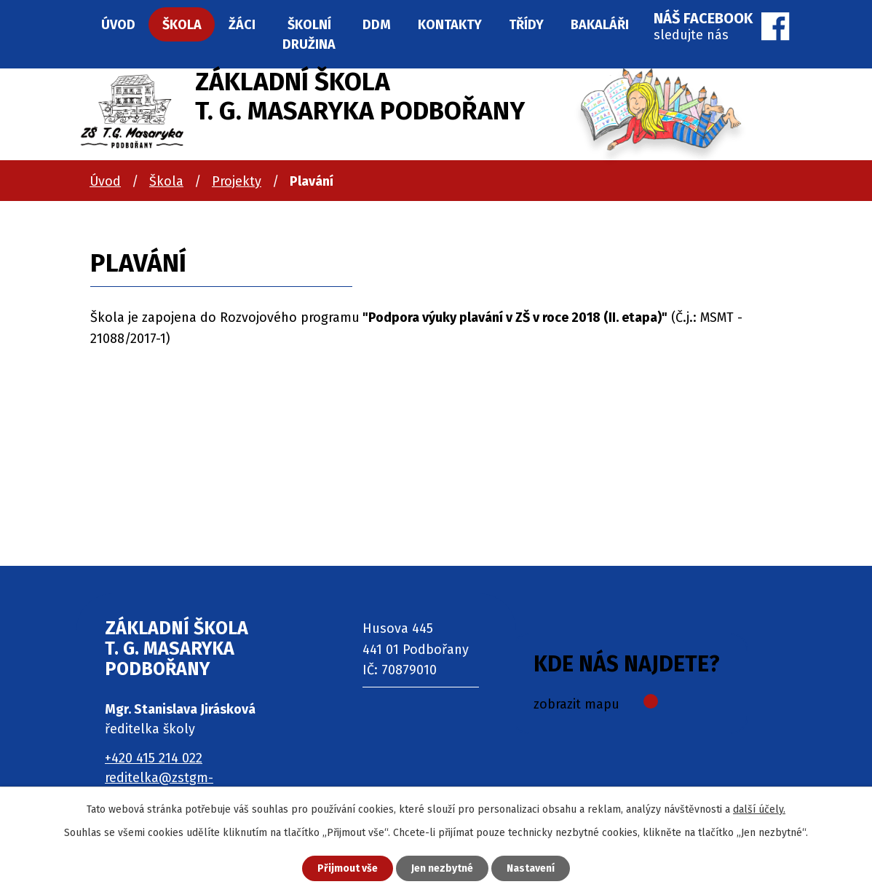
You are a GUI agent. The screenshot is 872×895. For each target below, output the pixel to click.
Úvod (105, 181)
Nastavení (531, 868)
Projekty (236, 181)
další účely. (759, 809)
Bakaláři (600, 25)
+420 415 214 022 (153, 758)
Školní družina (309, 34)
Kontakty (450, 25)
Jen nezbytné (442, 868)
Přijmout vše (347, 868)
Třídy (526, 25)
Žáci (242, 25)
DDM (376, 25)
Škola (166, 181)
